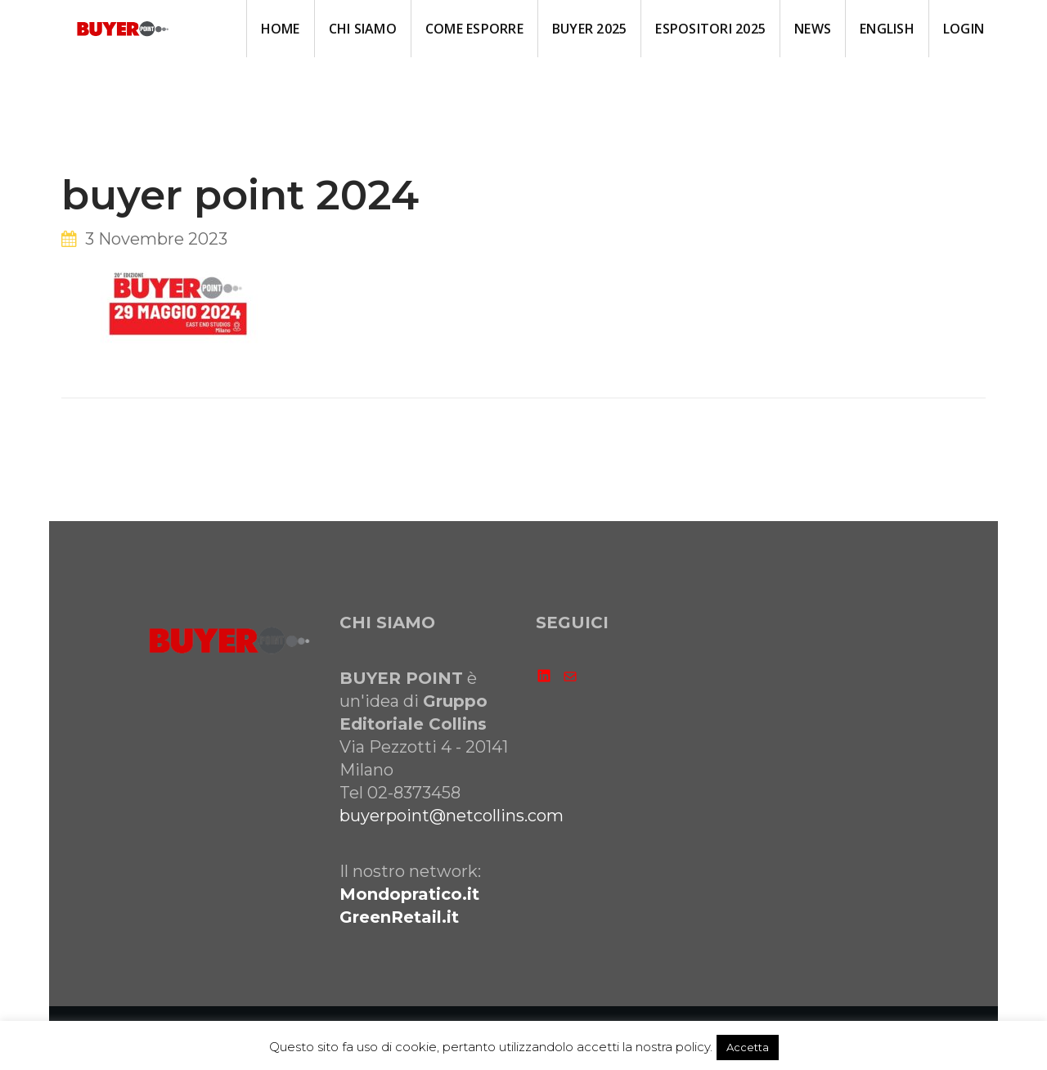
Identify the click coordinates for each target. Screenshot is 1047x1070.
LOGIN (963, 29)
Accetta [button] (747, 1047)
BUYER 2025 (589, 29)
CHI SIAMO (363, 29)
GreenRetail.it (399, 917)
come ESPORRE (474, 29)
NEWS (812, 29)
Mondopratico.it (409, 894)
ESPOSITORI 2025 (710, 29)
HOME (280, 29)
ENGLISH (887, 29)
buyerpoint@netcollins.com (451, 815)
